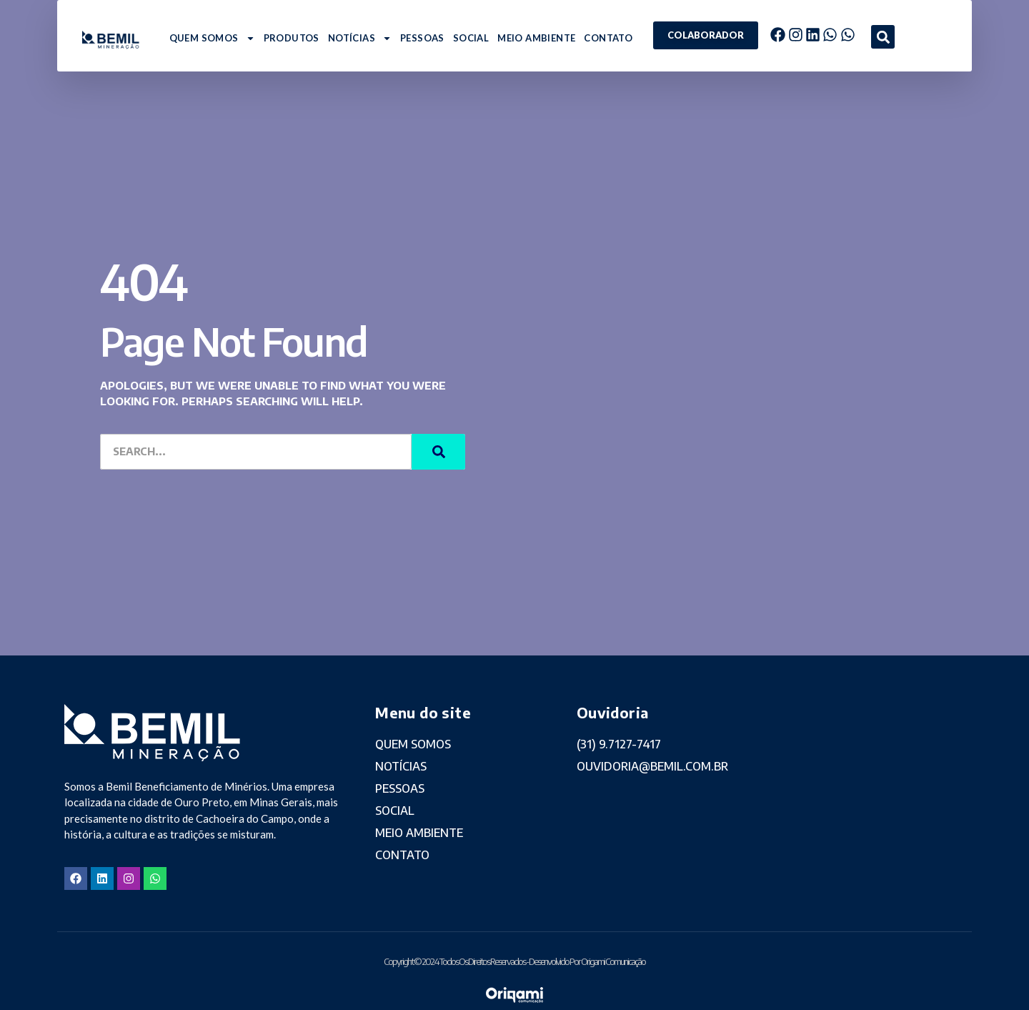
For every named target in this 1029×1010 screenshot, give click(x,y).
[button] (883, 37)
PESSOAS (422, 38)
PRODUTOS (291, 38)
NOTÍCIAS (360, 38)
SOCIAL (471, 38)
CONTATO (608, 38)
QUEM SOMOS (212, 38)
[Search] (438, 452)
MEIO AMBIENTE (536, 38)
